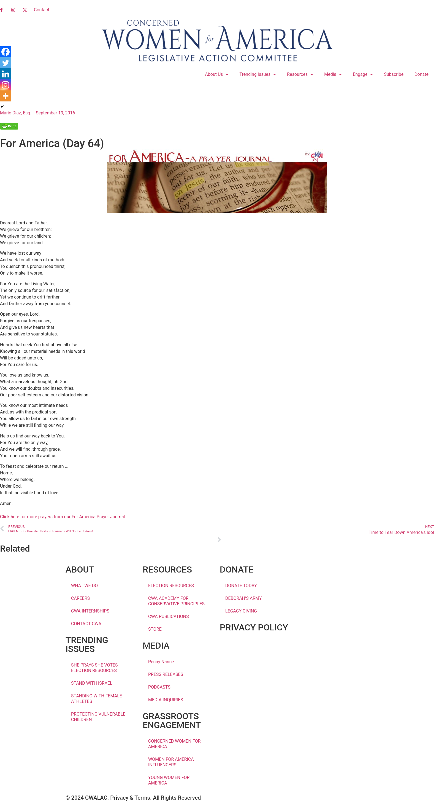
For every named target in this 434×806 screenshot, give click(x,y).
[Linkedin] (5, 73)
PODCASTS (159, 687)
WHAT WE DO (84, 585)
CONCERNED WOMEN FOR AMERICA (174, 743)
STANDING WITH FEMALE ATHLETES (96, 698)
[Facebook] (5, 51)
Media (333, 74)
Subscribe (393, 74)
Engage (363, 74)
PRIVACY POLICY (254, 627)
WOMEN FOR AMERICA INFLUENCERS (171, 762)
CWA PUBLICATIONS (168, 616)
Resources (300, 74)
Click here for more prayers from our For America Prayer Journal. (63, 516)
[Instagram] (5, 84)
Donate (421, 74)
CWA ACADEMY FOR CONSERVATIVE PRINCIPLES (176, 601)
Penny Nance (161, 661)
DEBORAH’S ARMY (243, 598)
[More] (5, 95)
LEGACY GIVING (241, 611)
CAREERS (80, 598)
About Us (216, 74)
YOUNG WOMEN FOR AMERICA (168, 780)
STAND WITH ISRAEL (91, 683)
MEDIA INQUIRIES (165, 699)
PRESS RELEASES (165, 674)
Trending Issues (258, 74)
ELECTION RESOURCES (171, 585)
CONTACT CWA (86, 623)
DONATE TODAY (241, 585)
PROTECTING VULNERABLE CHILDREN (98, 716)
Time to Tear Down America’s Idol (401, 532)
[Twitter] (5, 62)
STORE (155, 629)
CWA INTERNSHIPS (90, 611)
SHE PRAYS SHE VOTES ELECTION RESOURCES (94, 667)
